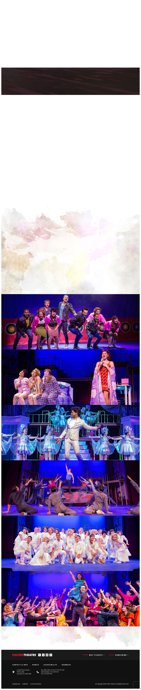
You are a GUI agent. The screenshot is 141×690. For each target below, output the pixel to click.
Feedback (66, 665)
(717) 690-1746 (48, 674)
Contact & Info (20, 665)
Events (35, 665)
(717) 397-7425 (60, 670)
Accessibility (50, 665)
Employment (16, 684)
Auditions (25, 684)
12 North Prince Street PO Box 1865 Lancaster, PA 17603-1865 (24, 672)
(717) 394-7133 (54, 672)
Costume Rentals (35, 684)
